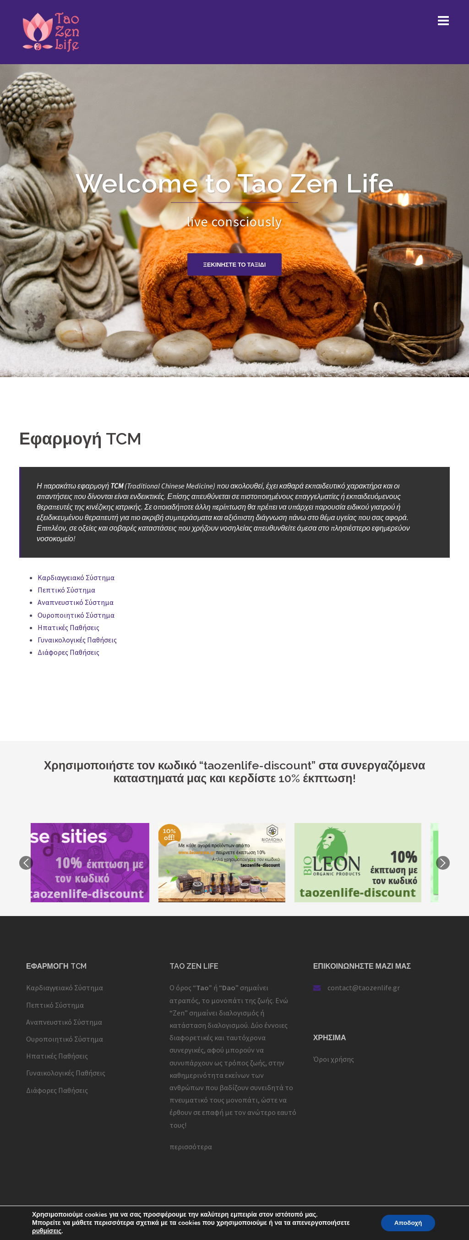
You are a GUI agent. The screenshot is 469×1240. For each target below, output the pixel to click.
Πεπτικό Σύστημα (66, 589)
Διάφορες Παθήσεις (68, 652)
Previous (26, 863)
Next (443, 863)
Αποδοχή (407, 1222)
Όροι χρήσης (333, 1059)
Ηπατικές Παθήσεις (68, 627)
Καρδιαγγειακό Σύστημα (76, 577)
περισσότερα (190, 1146)
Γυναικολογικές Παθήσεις (77, 639)
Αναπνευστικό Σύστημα (76, 602)
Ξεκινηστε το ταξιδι (234, 264)
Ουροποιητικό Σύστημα (76, 615)
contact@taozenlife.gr (363, 987)
